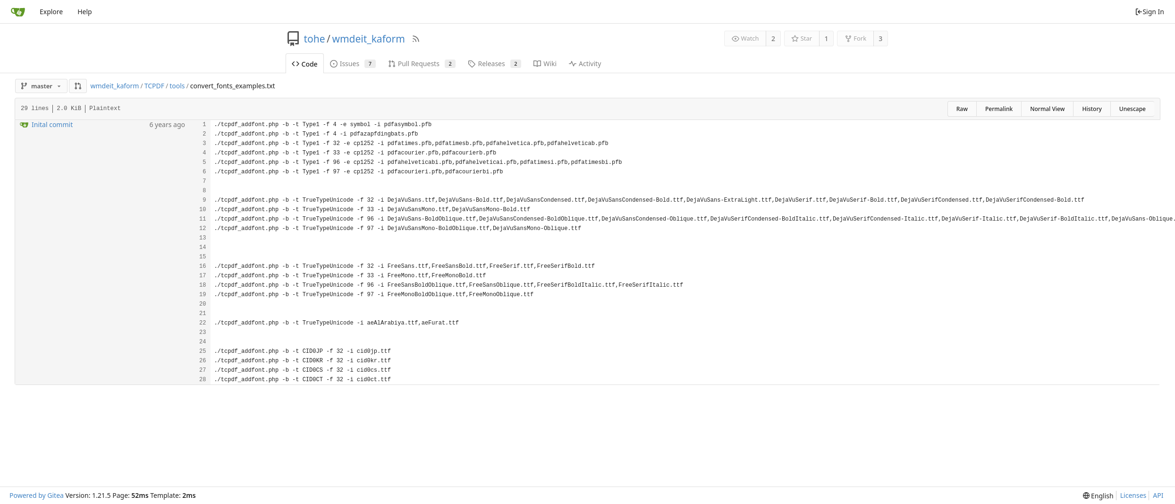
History (1091, 109)
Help (84, 11)
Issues (353, 63)
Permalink (999, 109)
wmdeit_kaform (368, 38)
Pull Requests (422, 63)
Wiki (545, 63)
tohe (314, 38)
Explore (51, 11)
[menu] (1098, 495)
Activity (585, 63)
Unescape (1132, 109)
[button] (78, 86)
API (1158, 495)
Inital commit (52, 124)
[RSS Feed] (416, 38)
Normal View (1047, 109)
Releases (494, 63)
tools (177, 85)
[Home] (18, 11)
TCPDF (154, 85)
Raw (962, 109)
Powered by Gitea (36, 495)
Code (305, 64)
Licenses (1133, 495)
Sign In (1149, 11)
